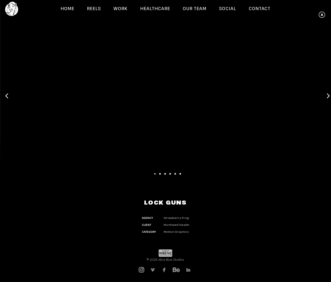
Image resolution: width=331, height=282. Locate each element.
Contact (259, 8)
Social (227, 8)
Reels (94, 8)
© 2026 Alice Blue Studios (165, 260)
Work (120, 8)
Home (67, 8)
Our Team (194, 8)
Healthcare (155, 8)
